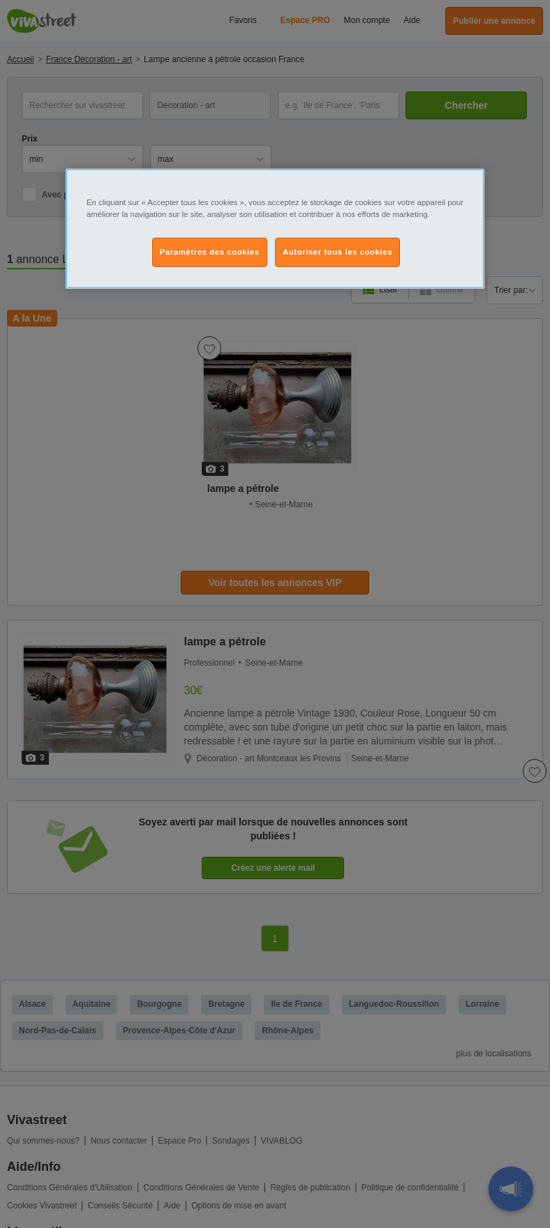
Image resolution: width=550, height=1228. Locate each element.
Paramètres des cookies (210, 252)
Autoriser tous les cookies (337, 252)
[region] (275, 229)
